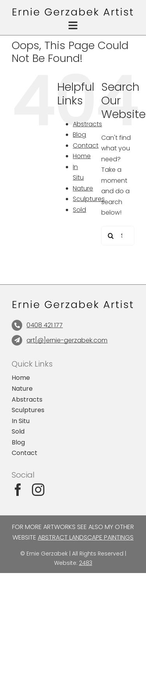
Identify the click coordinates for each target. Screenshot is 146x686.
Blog (79, 134)
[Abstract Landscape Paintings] (73, 10)
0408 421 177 (44, 325)
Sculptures (89, 198)
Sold (79, 209)
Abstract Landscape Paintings (86, 537)
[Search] (111, 235)
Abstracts (87, 124)
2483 (85, 563)
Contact (86, 145)
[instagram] (38, 489)
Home (82, 156)
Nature (83, 188)
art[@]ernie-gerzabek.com (66, 340)
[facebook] (18, 489)
